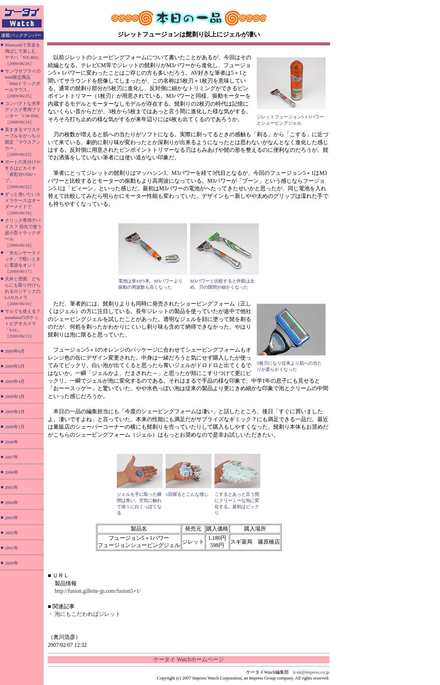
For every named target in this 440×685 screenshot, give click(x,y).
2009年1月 (15, 426)
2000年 (11, 563)
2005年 (11, 487)
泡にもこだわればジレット (88, 614)
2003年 (11, 517)
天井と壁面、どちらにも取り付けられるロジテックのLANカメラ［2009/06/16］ (23, 291)
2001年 (11, 547)
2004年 (11, 502)
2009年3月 (15, 396)
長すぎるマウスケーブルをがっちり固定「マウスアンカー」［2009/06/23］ (23, 142)
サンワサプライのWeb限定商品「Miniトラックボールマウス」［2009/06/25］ (23, 83)
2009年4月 (15, 381)
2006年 (11, 472)
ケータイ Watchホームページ (188, 659)
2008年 (11, 442)
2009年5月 (15, 366)
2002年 (11, 532)
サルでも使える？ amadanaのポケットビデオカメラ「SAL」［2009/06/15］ (23, 324)
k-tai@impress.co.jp (311, 672)
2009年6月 (15, 351)
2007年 (11, 457)
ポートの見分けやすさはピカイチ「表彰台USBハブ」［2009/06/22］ (23, 174)
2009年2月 (15, 411)
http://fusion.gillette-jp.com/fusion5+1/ (98, 591)
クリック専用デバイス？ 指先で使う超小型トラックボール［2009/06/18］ (23, 233)
